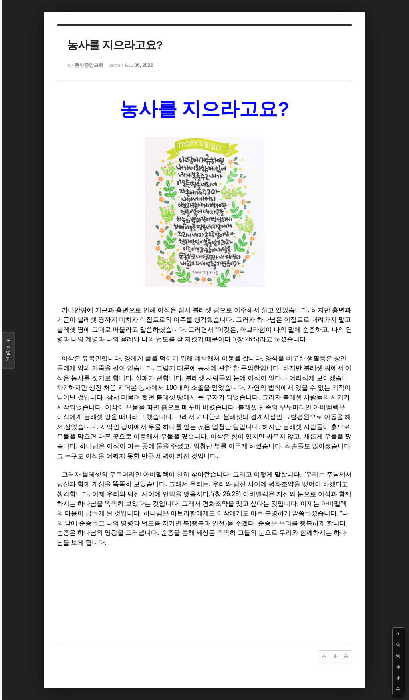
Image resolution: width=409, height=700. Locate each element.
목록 (8, 350)
